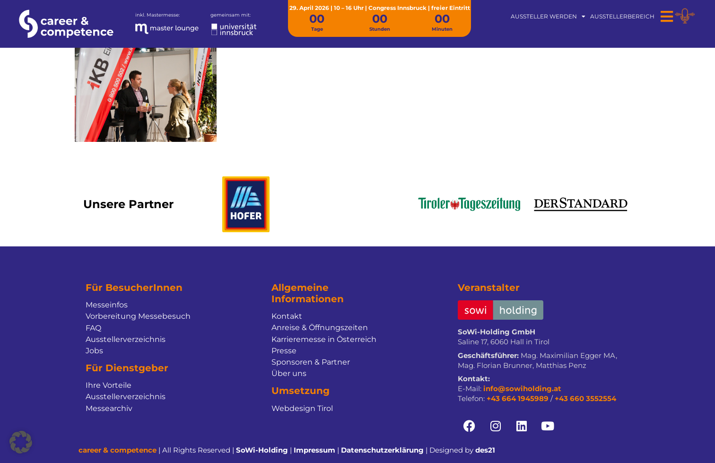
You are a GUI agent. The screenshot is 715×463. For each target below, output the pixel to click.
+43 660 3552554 (585, 398)
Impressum (314, 450)
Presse (283, 350)
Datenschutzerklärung (382, 450)
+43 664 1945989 (518, 398)
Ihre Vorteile (108, 385)
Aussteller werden (548, 16)
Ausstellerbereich (622, 16)
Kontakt (286, 316)
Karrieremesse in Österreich (323, 339)
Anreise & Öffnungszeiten (319, 327)
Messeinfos (107, 304)
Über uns (288, 373)
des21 (485, 450)
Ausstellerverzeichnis (126, 339)
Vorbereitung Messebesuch (138, 316)
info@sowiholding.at (522, 388)
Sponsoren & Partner (310, 362)
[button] (21, 442)
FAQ (93, 327)
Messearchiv (109, 408)
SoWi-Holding (262, 450)
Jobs (94, 350)
